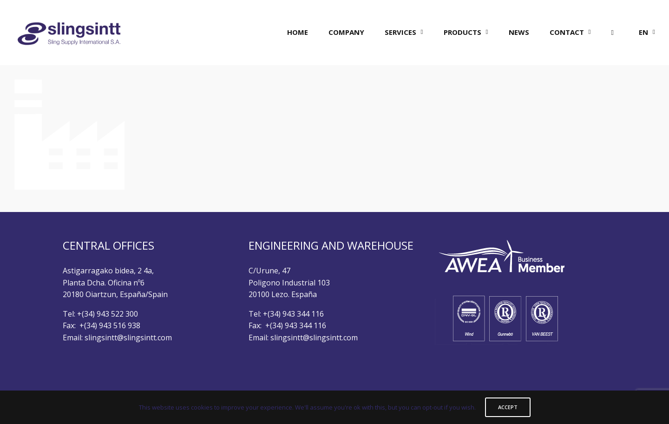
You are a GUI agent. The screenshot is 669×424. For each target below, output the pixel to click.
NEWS (519, 32)
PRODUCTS (462, 32)
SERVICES (400, 32)
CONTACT (567, 32)
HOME (297, 32)
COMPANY (346, 32)
